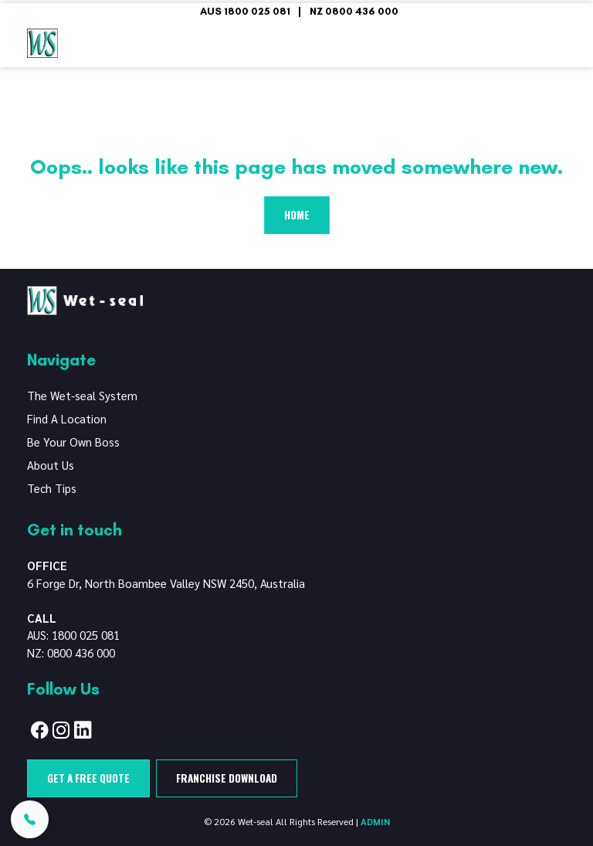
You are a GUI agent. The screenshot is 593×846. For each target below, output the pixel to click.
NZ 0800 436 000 (354, 11)
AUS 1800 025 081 (245, 11)
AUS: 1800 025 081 (73, 634)
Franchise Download (226, 778)
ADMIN (375, 821)
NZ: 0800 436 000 (71, 652)
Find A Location (67, 418)
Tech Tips (51, 488)
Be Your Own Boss (73, 441)
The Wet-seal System (82, 395)
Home (297, 215)
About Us (50, 464)
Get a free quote (88, 778)
